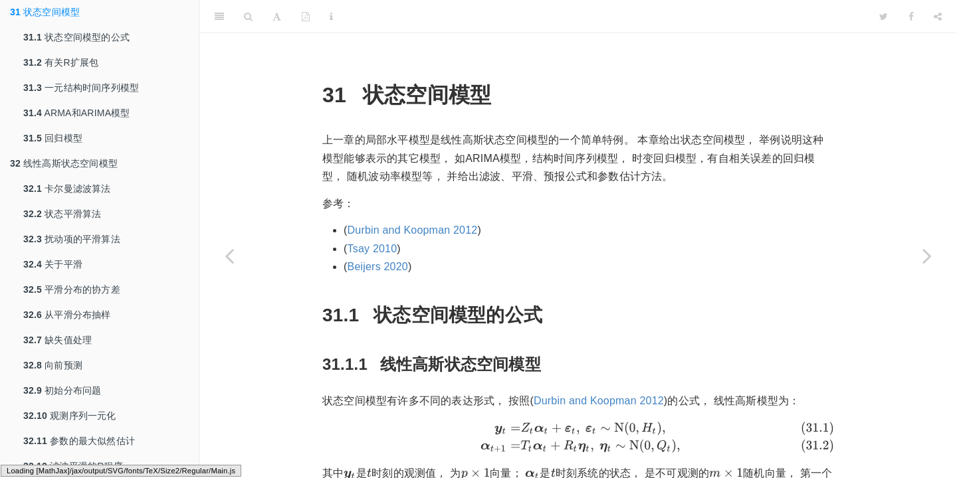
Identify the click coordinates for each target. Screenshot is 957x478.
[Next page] (927, 255)
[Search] (248, 16)
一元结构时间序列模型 (81, 87)
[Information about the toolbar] (331, 16)
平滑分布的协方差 (71, 289)
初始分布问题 (62, 390)
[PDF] (306, 16)
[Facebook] (911, 16)
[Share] (938, 16)
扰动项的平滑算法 (71, 239)
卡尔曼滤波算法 (67, 188)
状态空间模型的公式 (76, 37)
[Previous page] (229, 255)
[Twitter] (883, 16)
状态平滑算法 (62, 213)
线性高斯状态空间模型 (64, 163)
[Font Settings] (277, 16)
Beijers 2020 (378, 266)
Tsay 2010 (372, 248)
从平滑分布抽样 (67, 314)
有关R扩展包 (60, 62)
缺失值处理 (57, 340)
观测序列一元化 (69, 415)
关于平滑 (52, 264)
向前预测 (52, 365)
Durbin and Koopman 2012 (413, 230)
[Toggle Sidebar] (219, 16)
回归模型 (52, 138)
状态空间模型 (45, 12)
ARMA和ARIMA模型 (76, 113)
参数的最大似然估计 (79, 441)
